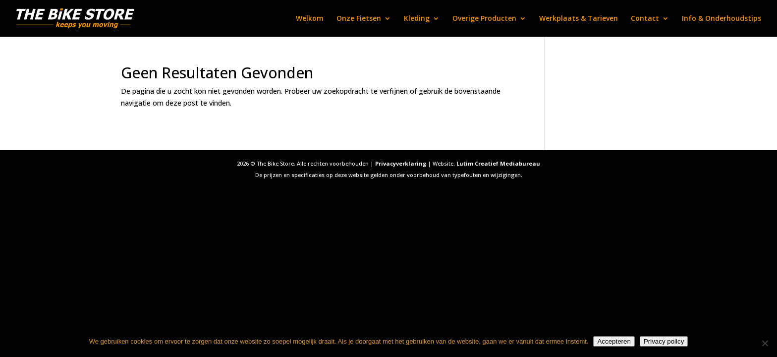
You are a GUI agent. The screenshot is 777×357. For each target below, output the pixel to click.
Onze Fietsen (358, 19)
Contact (645, 19)
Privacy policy (664, 341)
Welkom (310, 19)
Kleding (417, 19)
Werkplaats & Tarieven (578, 19)
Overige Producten (484, 19)
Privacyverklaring (400, 163)
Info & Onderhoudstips (721, 19)
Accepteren (613, 341)
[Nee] (765, 343)
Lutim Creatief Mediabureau (498, 163)
